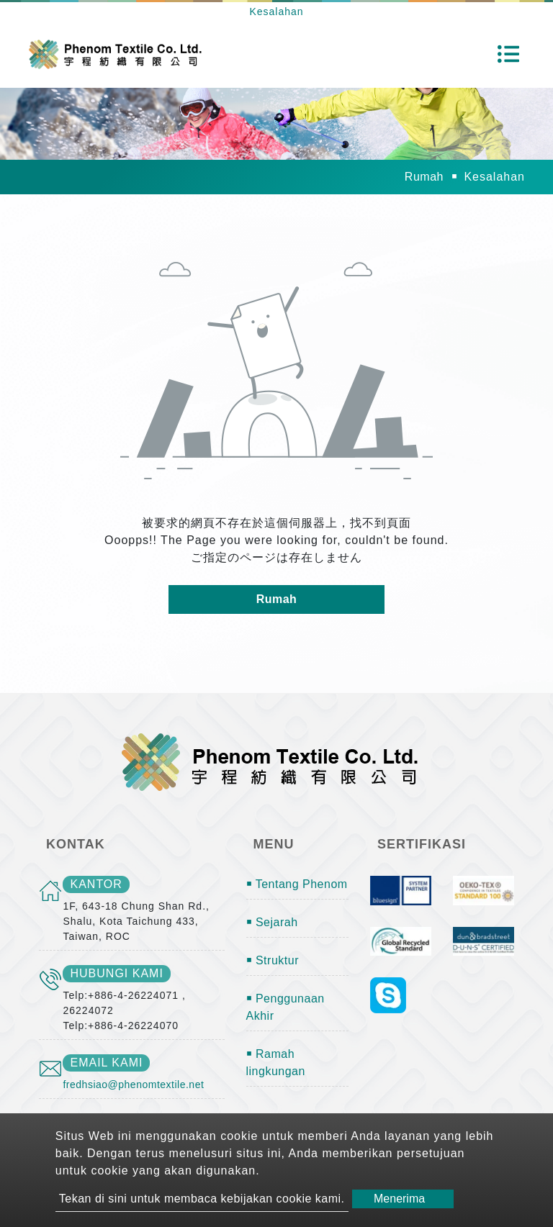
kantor (96, 884)
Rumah (424, 177)
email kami (106, 1062)
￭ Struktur (272, 960)
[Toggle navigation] (508, 54)
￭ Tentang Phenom (297, 884)
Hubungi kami (116, 973)
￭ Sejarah (272, 922)
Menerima (399, 1198)
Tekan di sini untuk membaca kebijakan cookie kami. (202, 1198)
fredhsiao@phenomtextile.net (133, 1084)
